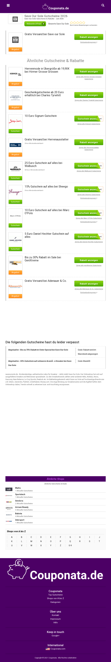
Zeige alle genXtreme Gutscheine (88, 265)
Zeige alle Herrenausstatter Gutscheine (89, 149)
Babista (18, 513)
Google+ (55, 635)
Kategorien (55, 602)
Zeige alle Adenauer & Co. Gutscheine (89, 289)
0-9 (70, 545)
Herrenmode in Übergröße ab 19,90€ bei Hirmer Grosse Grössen (47, 70)
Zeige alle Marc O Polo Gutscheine (89, 218)
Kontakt (55, 615)
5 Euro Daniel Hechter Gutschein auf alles (47, 235)
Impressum (55, 619)
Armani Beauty (21, 507)
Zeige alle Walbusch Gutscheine (89, 171)
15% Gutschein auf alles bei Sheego (46, 186)
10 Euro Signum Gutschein (41, 115)
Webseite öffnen (36, 23)
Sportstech (20, 494)
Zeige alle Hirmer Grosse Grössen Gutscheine (89, 78)
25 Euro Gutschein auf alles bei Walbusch (43, 164)
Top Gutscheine (55, 595)
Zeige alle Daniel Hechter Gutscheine (89, 242)
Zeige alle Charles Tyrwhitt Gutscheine (89, 100)
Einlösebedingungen (88, 42)
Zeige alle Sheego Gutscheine (88, 195)
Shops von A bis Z (55, 598)
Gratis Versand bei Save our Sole (45, 34)
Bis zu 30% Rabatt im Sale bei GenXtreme (43, 259)
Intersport (19, 520)
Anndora (19, 501)
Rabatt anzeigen (89, 37)
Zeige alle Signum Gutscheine (88, 124)
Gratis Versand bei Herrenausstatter (47, 139)
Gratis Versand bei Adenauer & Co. (46, 280)
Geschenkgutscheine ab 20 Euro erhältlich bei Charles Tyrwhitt (44, 94)
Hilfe (55, 622)
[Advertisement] (29, 320)
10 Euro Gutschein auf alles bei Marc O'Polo (47, 211)
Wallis (18, 488)
